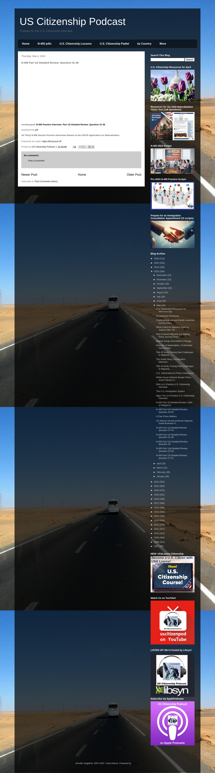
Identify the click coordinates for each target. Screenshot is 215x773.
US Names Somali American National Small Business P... (174, 422)
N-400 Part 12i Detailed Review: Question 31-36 (171, 436)
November (162, 279)
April (159, 463)
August (160, 292)
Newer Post (29, 174)
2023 (157, 271)
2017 (157, 503)
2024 (157, 267)
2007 (157, 546)
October (161, 283)
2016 (157, 507)
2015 (157, 512)
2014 (157, 516)
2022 (157, 482)
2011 (157, 529)
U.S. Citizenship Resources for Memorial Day (171, 310)
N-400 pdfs (44, 43)
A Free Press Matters (166, 416)
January (161, 476)
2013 (157, 520)
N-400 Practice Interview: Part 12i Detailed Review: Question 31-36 (70, 124)
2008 (157, 542)
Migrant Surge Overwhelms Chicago (173, 341)
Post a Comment (36, 160)
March (160, 467)
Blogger (135, 763)
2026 (157, 258)
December (162, 275)
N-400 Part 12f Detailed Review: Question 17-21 (171, 456)
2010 (157, 533)
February (161, 472)
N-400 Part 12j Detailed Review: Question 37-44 (171, 429)
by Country (144, 43)
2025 (157, 263)
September (162, 288)
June (159, 301)
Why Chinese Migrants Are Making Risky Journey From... (173, 335)
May (159, 305)
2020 (157, 490)
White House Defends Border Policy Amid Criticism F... (173, 378)
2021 (157, 486)
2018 (157, 499)
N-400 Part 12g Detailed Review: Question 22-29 (172, 449)
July (159, 296)
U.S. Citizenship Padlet (114, 43)
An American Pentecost (167, 316)
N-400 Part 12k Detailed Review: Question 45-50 (172, 410)
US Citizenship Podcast (73, 21)
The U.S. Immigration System (170, 391)
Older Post (134, 174)
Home (25, 43)
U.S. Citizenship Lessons (75, 43)
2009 (157, 537)
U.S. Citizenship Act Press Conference (175, 373)
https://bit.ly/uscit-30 (52, 141)
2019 (157, 494)
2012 (157, 524)
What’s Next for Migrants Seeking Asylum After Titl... (172, 328)
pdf (36, 130)
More (163, 43)
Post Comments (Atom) (46, 181)
